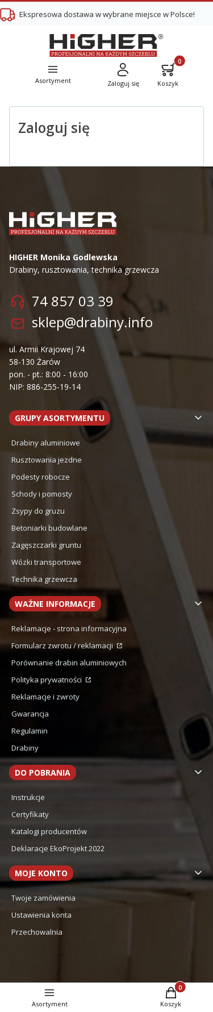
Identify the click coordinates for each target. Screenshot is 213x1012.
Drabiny (25, 748)
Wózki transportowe (46, 562)
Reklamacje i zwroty (45, 697)
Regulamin (29, 731)
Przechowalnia (36, 932)
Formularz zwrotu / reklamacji (63, 645)
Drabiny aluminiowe (45, 443)
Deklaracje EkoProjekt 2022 (58, 848)
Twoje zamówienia (43, 898)
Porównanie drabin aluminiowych (69, 662)
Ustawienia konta (41, 915)
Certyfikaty (30, 814)
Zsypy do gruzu (38, 511)
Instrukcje (28, 797)
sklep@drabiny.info (92, 322)
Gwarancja (30, 714)
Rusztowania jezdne (46, 460)
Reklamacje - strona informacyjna (69, 628)
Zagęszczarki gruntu (46, 545)
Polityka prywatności (47, 679)
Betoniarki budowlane (49, 528)
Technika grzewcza (44, 579)
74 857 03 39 (73, 300)
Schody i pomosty (41, 494)
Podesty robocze (40, 477)
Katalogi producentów (49, 831)
